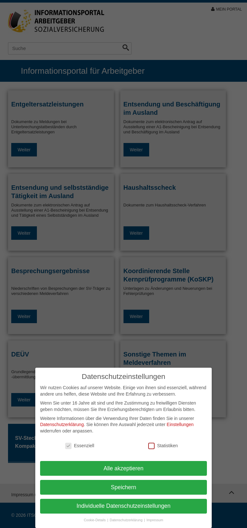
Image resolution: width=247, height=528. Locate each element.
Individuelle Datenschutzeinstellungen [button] (124, 506)
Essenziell (79, 446)
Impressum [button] (155, 520)
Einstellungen (180, 424)
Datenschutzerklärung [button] (126, 520)
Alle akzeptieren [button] (124, 468)
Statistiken (163, 446)
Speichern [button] (123, 487)
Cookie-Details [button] (95, 520)
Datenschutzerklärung (62, 424)
